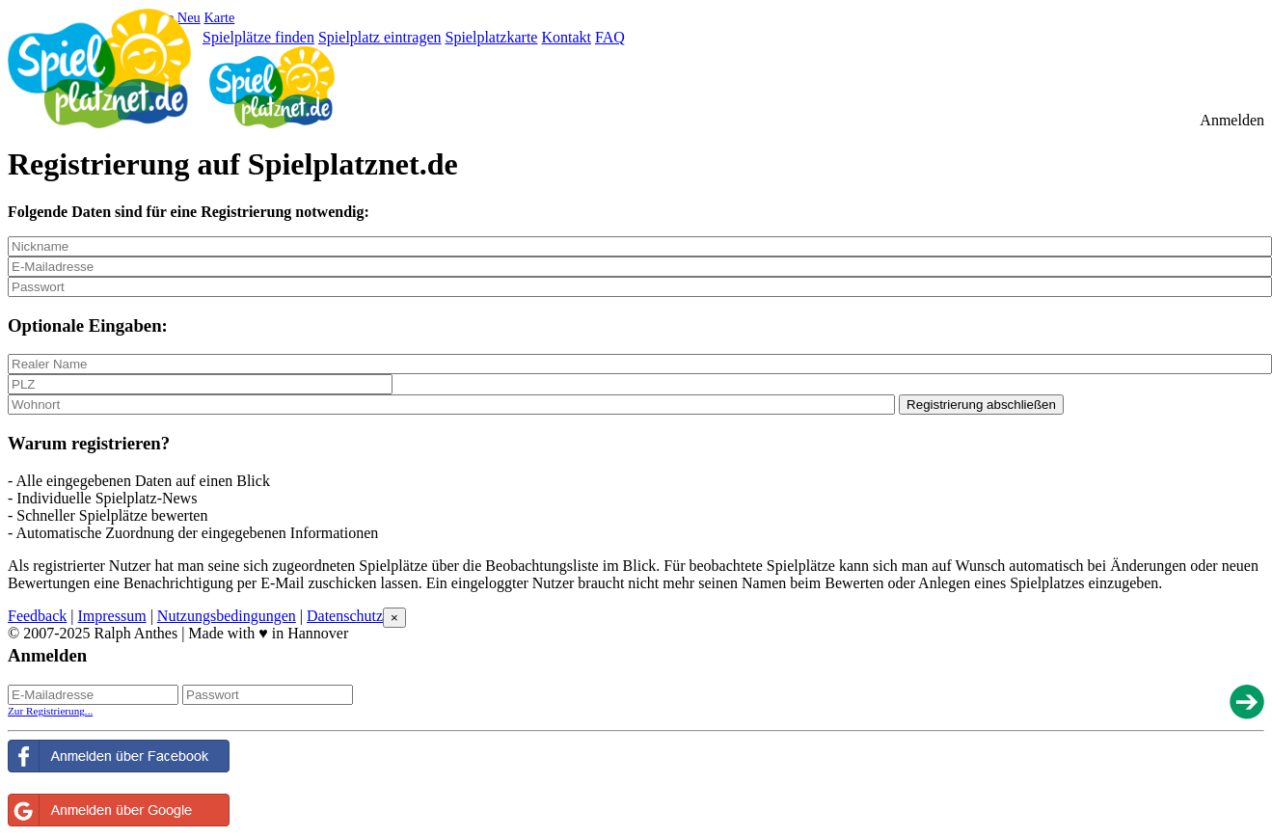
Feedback (37, 616)
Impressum (112, 616)
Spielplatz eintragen (380, 37)
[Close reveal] (394, 618)
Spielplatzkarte (491, 37)
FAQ (610, 37)
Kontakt (566, 37)
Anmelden (1232, 120)
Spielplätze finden (258, 37)
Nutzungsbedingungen (226, 616)
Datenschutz (345, 616)
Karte (218, 17)
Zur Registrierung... (50, 710)
